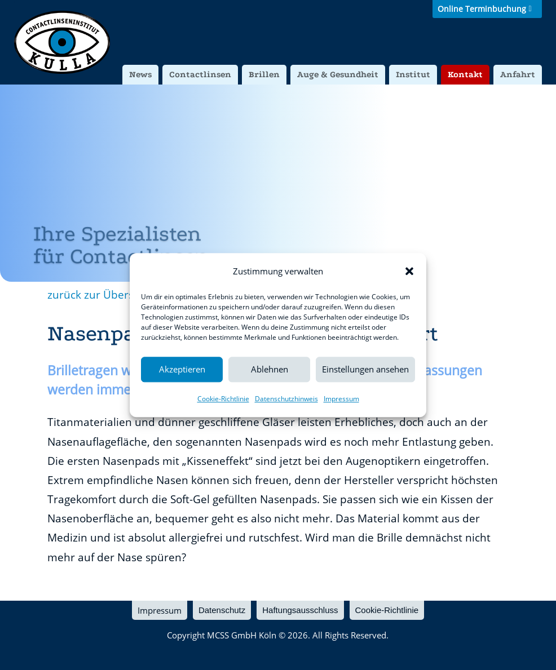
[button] (409, 271)
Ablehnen (269, 369)
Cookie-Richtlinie (223, 398)
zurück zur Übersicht (99, 294)
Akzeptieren (182, 369)
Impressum (341, 398)
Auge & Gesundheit (337, 74)
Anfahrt (517, 74)
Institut (413, 74)
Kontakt (465, 74)
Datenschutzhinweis (286, 398)
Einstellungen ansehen (365, 369)
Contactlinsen (200, 74)
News (140, 74)
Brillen (264, 74)
